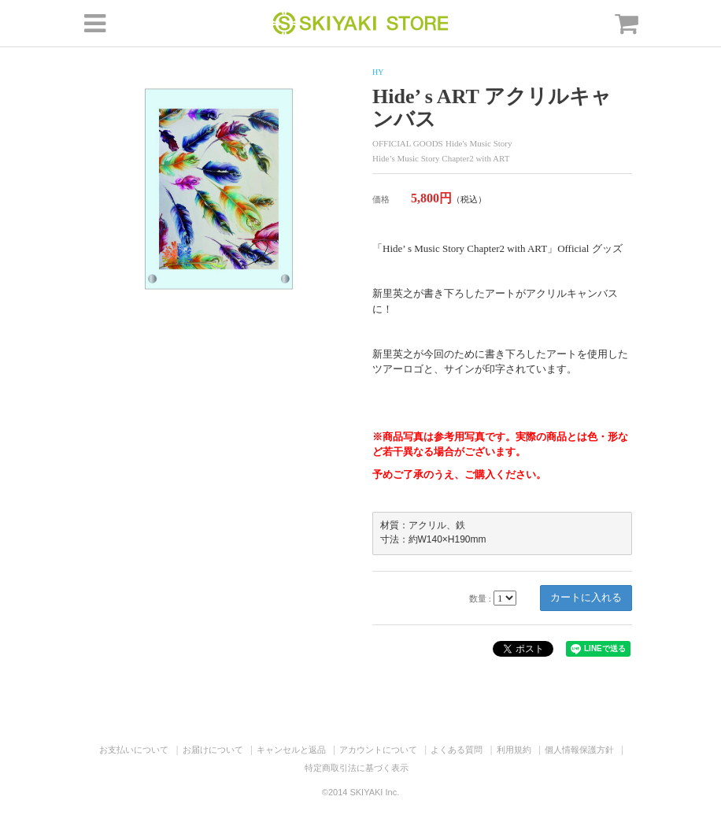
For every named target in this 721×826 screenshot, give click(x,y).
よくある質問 (457, 749)
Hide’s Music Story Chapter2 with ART (440, 158)
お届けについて (213, 749)
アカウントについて (378, 749)
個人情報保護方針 (579, 749)
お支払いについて (133, 749)
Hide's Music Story (479, 143)
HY (377, 72)
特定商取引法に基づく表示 (357, 767)
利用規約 (514, 749)
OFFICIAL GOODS (407, 143)
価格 (381, 199)
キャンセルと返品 (291, 749)
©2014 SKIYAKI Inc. (360, 792)
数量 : (480, 598)
